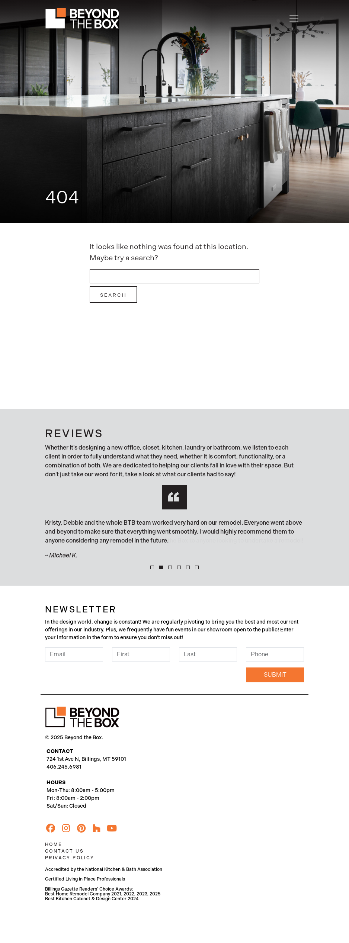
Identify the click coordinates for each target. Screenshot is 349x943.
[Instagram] (65, 828)
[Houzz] (96, 828)
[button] (152, 567)
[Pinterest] (81, 828)
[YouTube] (111, 828)
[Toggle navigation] (294, 18)
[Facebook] (50, 828)
